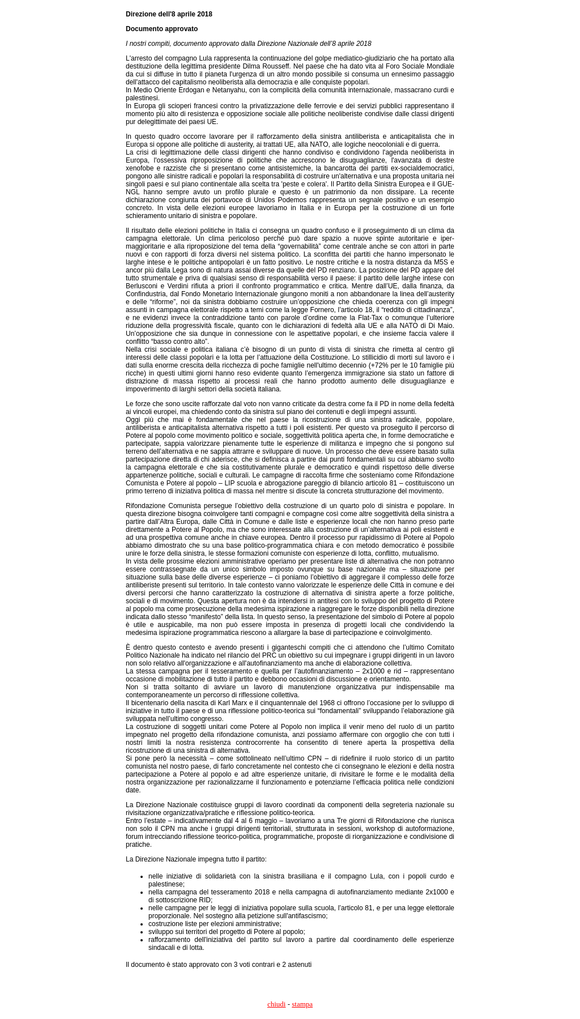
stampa (302, 1004)
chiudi (276, 1004)
